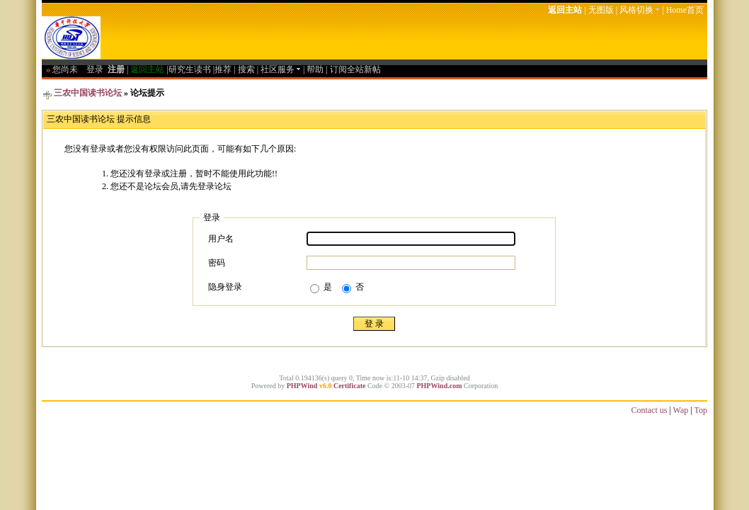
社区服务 (281, 69)
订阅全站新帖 (355, 69)
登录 (94, 69)
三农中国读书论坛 (88, 93)
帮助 (315, 69)
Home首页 (685, 10)
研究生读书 (189, 69)
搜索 (246, 69)
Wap (681, 410)
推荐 (223, 69)
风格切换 (639, 10)
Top (701, 410)
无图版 (601, 10)
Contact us (649, 410)
